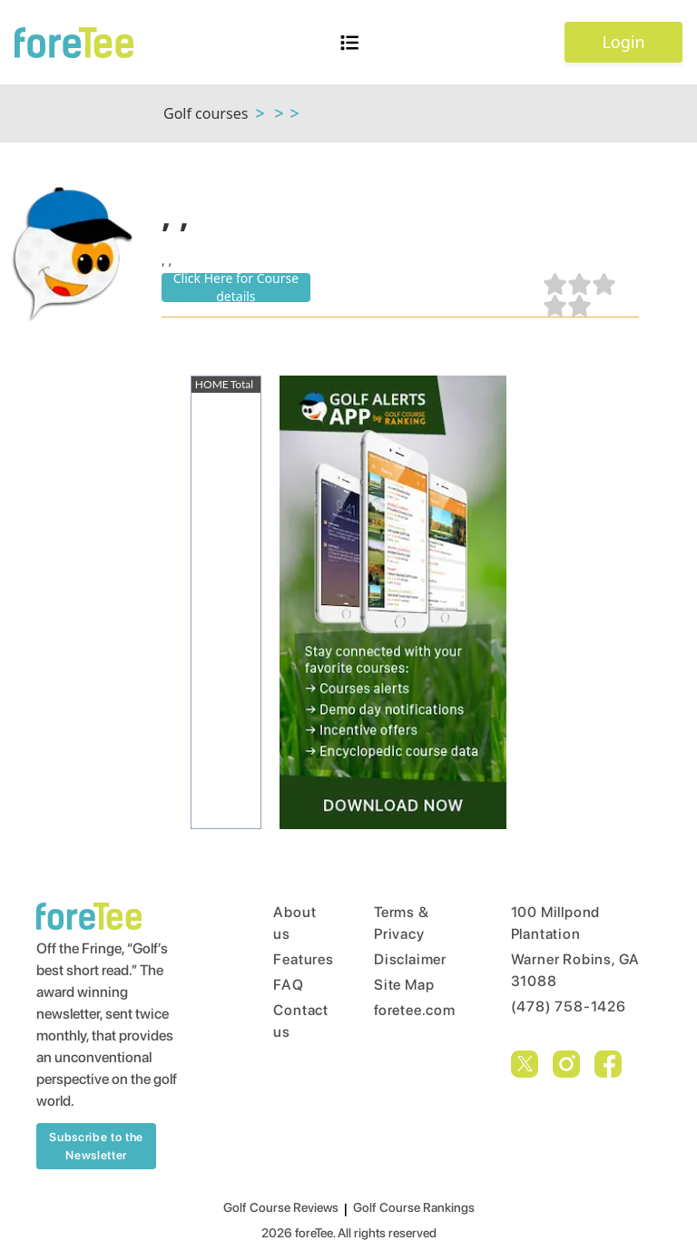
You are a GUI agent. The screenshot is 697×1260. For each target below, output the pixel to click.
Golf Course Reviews (281, 1207)
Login (623, 42)
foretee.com (408, 1010)
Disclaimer (408, 959)
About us (289, 923)
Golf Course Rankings (414, 1207)
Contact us (289, 1020)
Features (289, 959)
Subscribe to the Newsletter (95, 1146)
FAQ (288, 984)
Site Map (404, 984)
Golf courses (205, 113)
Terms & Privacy (401, 923)
